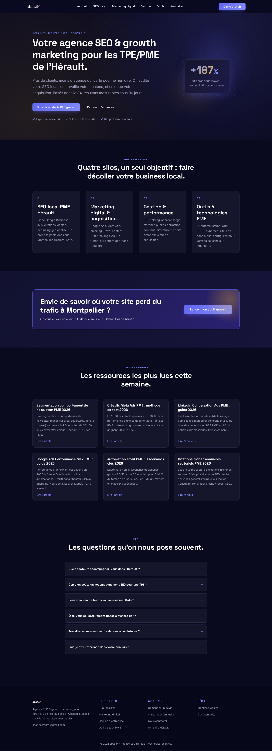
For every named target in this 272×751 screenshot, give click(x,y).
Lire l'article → (45, 442)
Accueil (82, 6)
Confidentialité (206, 715)
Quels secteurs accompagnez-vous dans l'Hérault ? (104, 570)
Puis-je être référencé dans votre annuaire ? (99, 648)
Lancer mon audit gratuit (208, 311)
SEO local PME (108, 709)
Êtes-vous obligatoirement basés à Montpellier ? (102, 617)
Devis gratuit (232, 6)
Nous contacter (157, 722)
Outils (161, 6)
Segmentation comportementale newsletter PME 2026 (62, 408)
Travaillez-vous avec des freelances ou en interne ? (104, 632)
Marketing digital (123, 6)
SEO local (99, 6)
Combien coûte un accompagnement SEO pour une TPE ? (108, 586)
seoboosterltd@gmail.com (48, 726)
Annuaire (176, 6)
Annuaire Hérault (158, 728)
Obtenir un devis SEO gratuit (56, 107)
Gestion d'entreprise (111, 722)
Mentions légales (208, 709)
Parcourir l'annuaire (100, 107)
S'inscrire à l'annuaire (161, 715)
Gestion (146, 6)
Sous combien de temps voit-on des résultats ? (101, 601)
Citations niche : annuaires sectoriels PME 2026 (199, 462)
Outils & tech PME (110, 728)
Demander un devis (160, 709)
